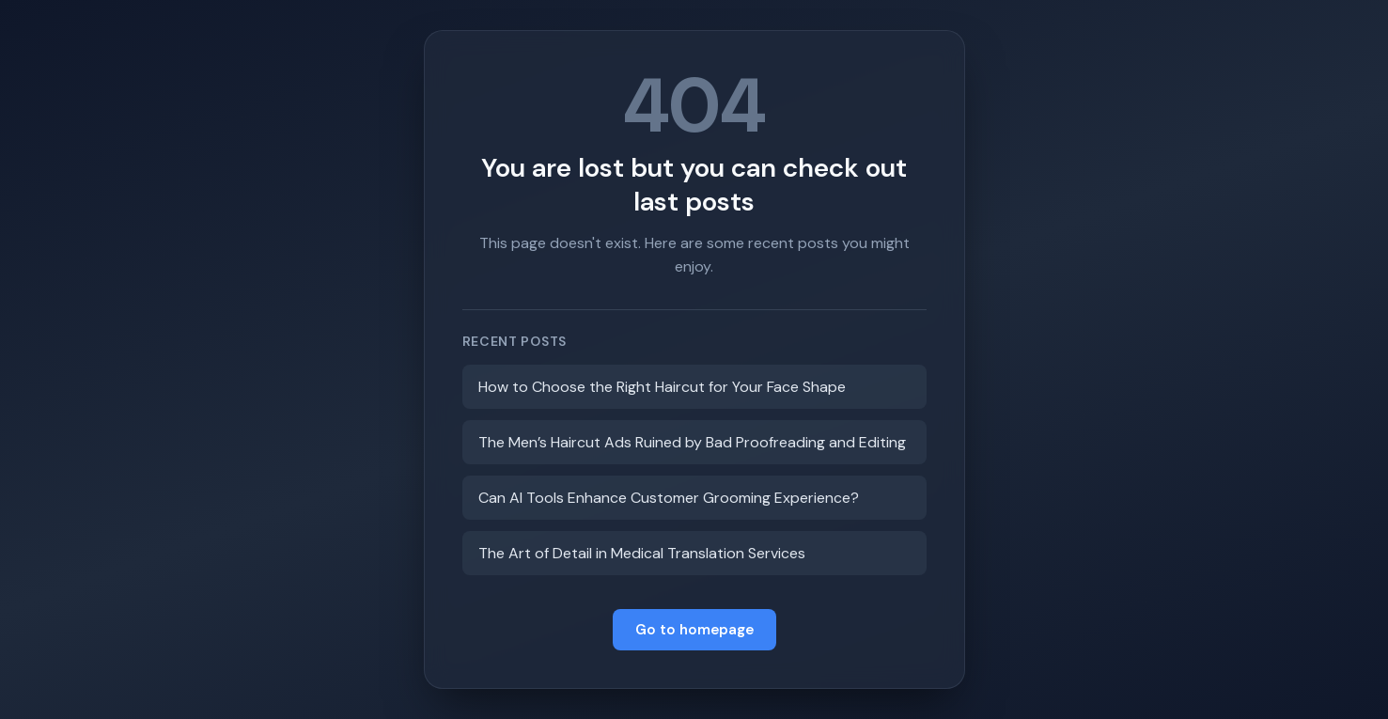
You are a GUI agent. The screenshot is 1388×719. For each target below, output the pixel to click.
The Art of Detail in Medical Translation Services (641, 553)
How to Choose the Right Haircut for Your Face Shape (662, 387)
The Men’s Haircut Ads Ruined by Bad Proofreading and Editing (692, 442)
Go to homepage (694, 629)
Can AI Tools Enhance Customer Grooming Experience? (668, 498)
